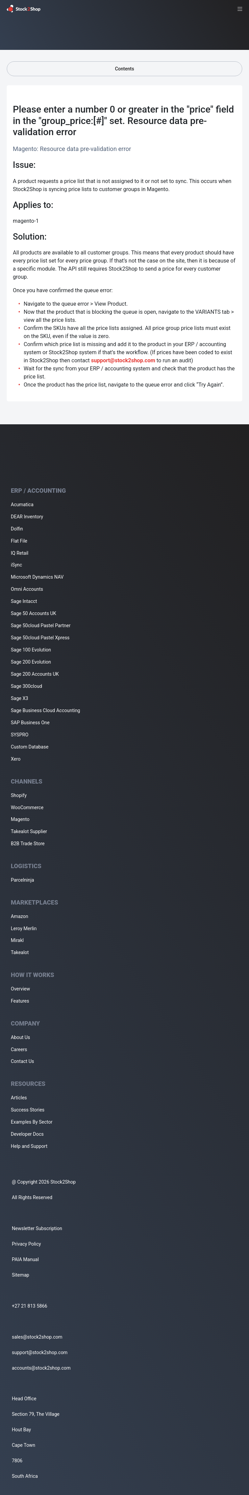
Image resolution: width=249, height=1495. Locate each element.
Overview (20, 988)
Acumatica (22, 504)
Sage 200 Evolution (31, 662)
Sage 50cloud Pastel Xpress (40, 637)
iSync (16, 565)
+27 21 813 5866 (29, 1306)
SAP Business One (30, 722)
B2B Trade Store (28, 843)
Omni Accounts (27, 589)
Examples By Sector (31, 1122)
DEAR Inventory (27, 516)
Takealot (20, 952)
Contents (124, 68)
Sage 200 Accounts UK (35, 674)
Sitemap (20, 1275)
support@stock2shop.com (123, 360)
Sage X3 (19, 698)
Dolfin (17, 528)
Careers (19, 1049)
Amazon (19, 916)
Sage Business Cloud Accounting (45, 710)
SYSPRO (19, 734)
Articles (19, 1097)
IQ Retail (19, 553)
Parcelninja (22, 880)
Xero (16, 759)
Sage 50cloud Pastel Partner (41, 625)
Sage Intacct (24, 601)
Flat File (19, 541)
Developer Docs (27, 1134)
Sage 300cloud (26, 686)
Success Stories (28, 1109)
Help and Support (29, 1146)
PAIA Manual (25, 1259)
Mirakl (17, 940)
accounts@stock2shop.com (41, 1368)
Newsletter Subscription (37, 1228)
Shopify (19, 795)
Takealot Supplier (29, 831)
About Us (20, 1037)
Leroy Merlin (23, 928)
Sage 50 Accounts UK (33, 613)
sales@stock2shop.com (37, 1337)
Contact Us (22, 1061)
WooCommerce (27, 807)
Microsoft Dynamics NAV (37, 577)
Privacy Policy (26, 1244)
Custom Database (29, 747)
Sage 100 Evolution (31, 649)
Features (20, 1001)
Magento (20, 819)
